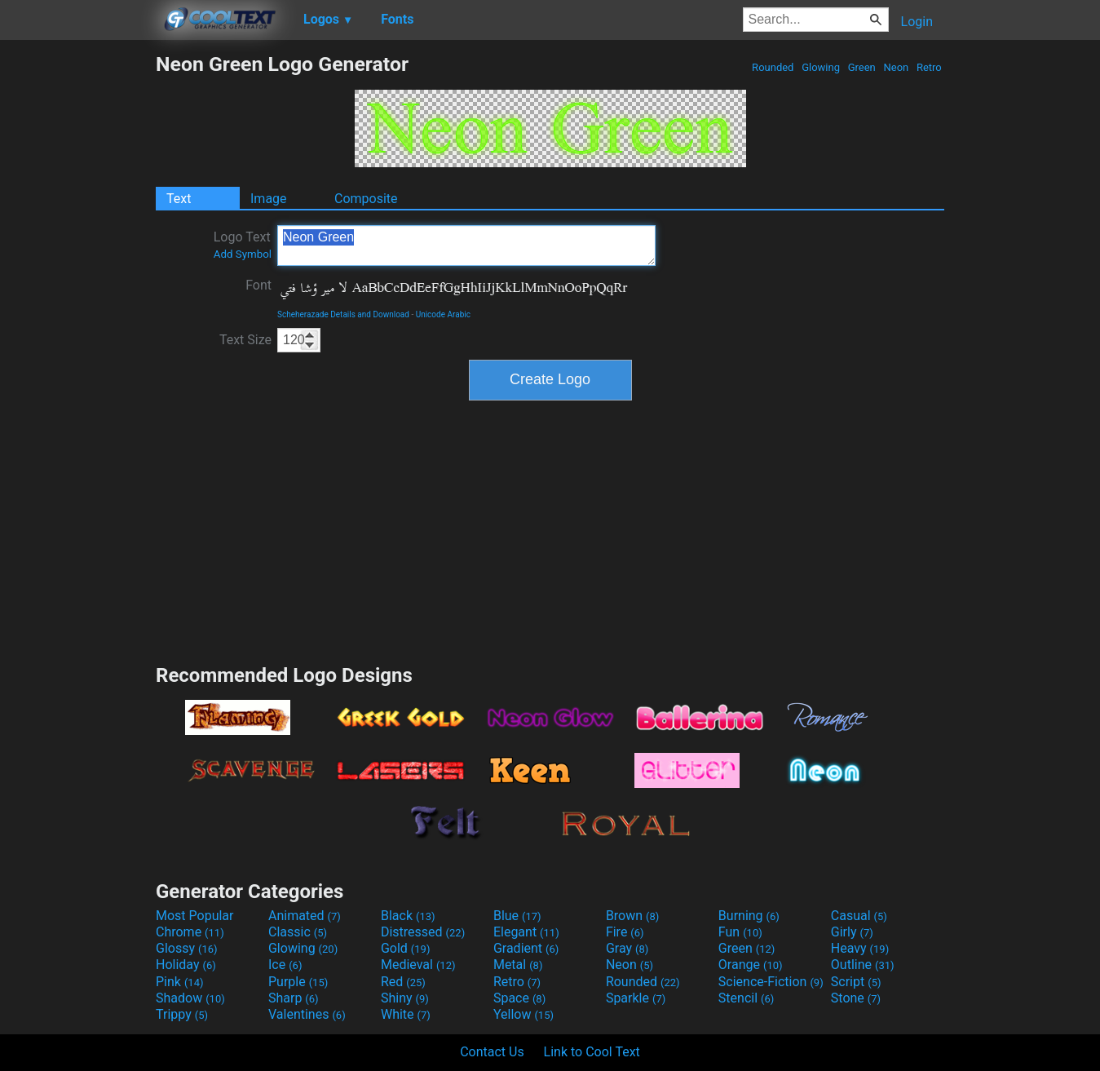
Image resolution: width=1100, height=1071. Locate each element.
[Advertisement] (77, 297)
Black (408, 915)
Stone (856, 998)
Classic (297, 932)
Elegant (526, 932)
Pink (180, 981)
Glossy (187, 948)
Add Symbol (243, 254)
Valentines (307, 1014)
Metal (518, 964)
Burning (749, 915)
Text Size (245, 339)
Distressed (423, 932)
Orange (750, 964)
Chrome (190, 932)
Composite (366, 198)
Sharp (293, 998)
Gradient (526, 948)
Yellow (523, 1014)
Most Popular (195, 915)
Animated (304, 915)
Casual (859, 915)
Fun (740, 932)
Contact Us (492, 1052)
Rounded (773, 67)
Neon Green (466, 245)
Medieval (418, 964)
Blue (517, 915)
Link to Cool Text (592, 1052)
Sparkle (635, 998)
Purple (298, 981)
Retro (929, 67)
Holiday (186, 964)
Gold (406, 948)
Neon (896, 67)
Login (917, 21)
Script (856, 981)
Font (258, 285)
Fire (625, 932)
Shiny (405, 998)
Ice (285, 964)
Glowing (820, 67)
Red (403, 981)
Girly (852, 932)
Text (178, 198)
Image (268, 198)
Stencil (746, 998)
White (406, 1014)
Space (519, 998)
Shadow (190, 998)
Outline (863, 964)
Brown (632, 915)
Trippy (182, 1014)
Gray (627, 948)
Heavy (860, 948)
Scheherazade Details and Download (343, 314)
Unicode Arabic (443, 314)
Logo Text (243, 244)
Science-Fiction (771, 981)
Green (861, 67)
